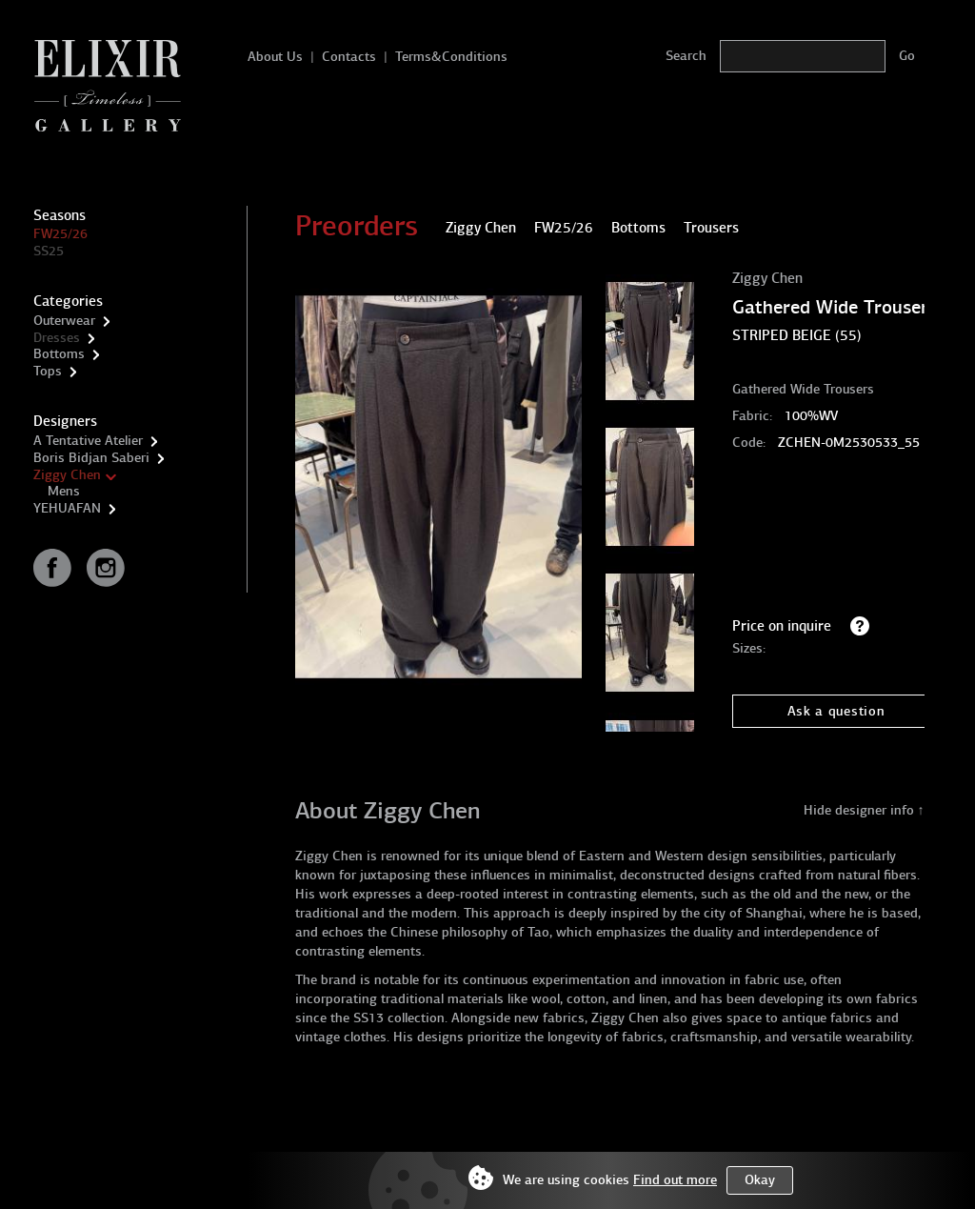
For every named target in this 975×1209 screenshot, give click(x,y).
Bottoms (59, 354)
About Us (275, 57)
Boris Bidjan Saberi (91, 458)
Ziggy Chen (67, 475)
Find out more (675, 1180)
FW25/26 (60, 234)
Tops (47, 371)
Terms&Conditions (451, 57)
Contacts (349, 57)
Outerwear (64, 320)
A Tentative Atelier (88, 441)
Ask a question (836, 711)
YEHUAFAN (67, 508)
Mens (64, 491)
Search (686, 56)
